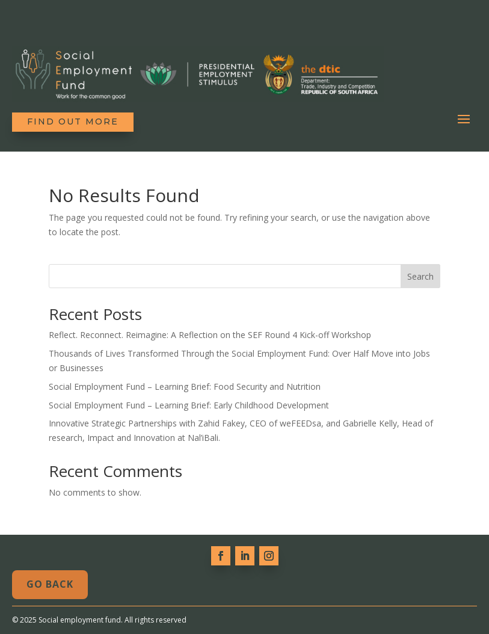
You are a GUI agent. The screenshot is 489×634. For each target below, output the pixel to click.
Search (420, 276)
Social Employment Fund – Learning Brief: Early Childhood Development (189, 405)
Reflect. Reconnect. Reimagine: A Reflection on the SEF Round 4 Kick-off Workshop (210, 334)
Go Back (49, 584)
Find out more (72, 121)
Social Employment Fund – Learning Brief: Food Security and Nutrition (185, 386)
